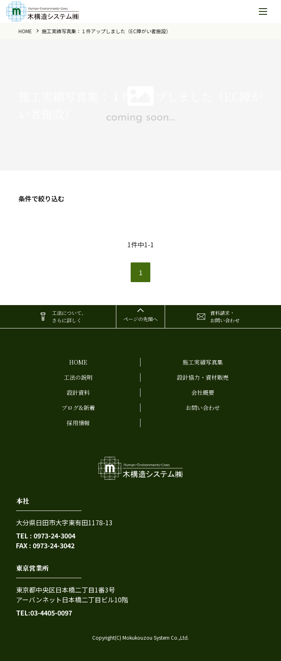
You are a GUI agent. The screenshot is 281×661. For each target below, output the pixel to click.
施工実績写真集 (203, 362)
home (25, 30)
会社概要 (202, 392)
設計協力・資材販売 (203, 377)
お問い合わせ (203, 407)
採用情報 (78, 423)
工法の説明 (78, 377)
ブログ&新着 (78, 407)
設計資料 (78, 392)
